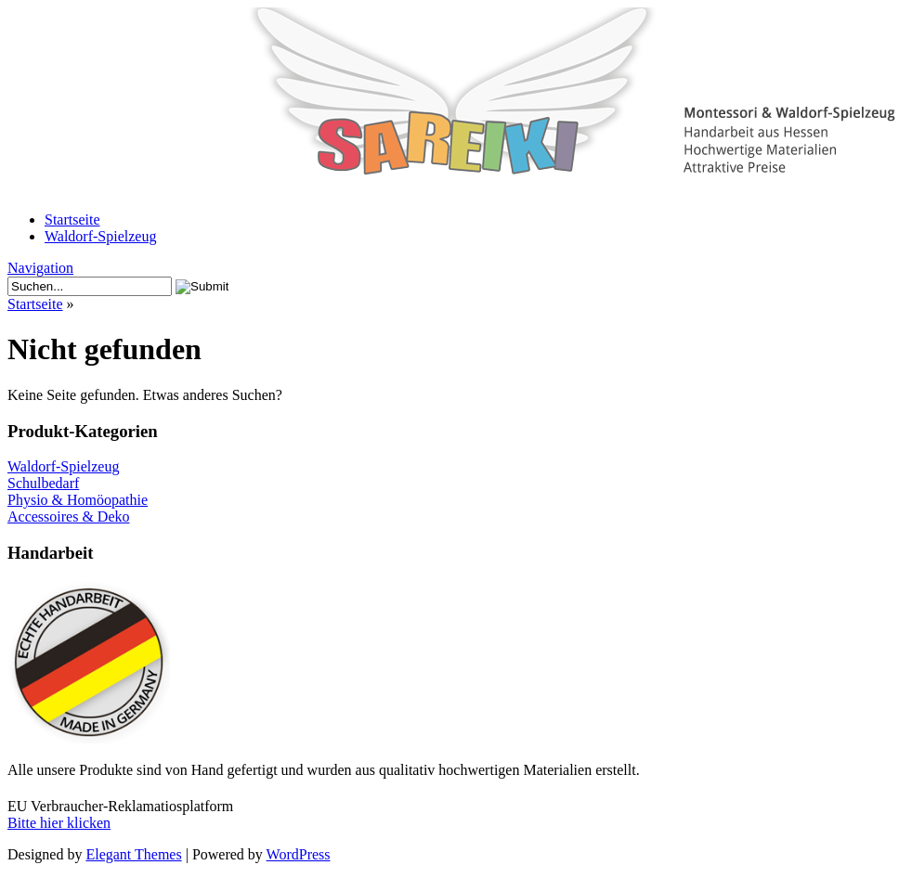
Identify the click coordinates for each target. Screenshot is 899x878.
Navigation (40, 268)
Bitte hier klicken (59, 823)
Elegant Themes (133, 854)
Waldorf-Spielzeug (100, 236)
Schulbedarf (43, 483)
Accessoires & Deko (68, 516)
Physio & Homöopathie (77, 500)
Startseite (72, 219)
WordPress (299, 854)
